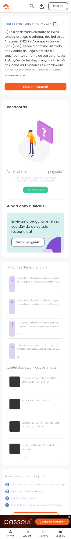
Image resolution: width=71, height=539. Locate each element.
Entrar (58, 6)
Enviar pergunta (28, 242)
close (69, 517)
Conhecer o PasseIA (52, 521)
